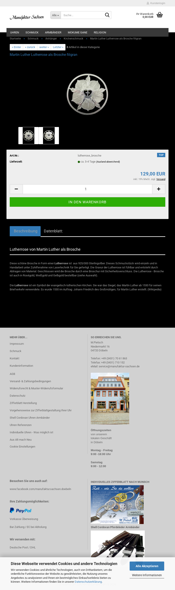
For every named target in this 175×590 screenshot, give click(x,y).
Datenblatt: (53, 231)
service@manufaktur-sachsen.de (119, 366)
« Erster (16, 47)
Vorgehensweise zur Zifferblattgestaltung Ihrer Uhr (41, 410)
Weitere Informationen (147, 575)
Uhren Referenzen (21, 425)
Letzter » (58, 47)
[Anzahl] (87, 189)
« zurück (30, 47)
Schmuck (31, 32)
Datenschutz (17, 395)
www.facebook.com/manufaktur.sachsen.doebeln (40, 489)
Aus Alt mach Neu (21, 439)
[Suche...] (55, 15)
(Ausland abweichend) (108, 161)
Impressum (17, 343)
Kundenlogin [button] (156, 3)
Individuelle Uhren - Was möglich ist (31, 432)
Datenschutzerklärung (88, 581)
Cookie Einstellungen (22, 446)
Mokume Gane (77, 32)
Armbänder (53, 32)
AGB (12, 374)
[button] (16, 189)
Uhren (14, 32)
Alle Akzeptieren (147, 566)
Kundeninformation (21, 365)
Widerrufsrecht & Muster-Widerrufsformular (36, 388)
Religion (100, 32)
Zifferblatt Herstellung (23, 403)
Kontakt (14, 358)
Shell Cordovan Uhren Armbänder (30, 417)
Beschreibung (25, 231)
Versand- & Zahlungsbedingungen (30, 381)
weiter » (44, 47)
